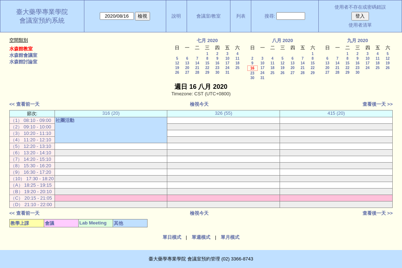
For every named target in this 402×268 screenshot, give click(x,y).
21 (197, 68)
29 (207, 72)
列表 (241, 16)
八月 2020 (282, 40)
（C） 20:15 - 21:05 (31, 198)
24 (227, 68)
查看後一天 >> (378, 104)
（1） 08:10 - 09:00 (30, 120)
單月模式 (230, 237)
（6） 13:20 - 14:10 (30, 152)
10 (227, 58)
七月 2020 (207, 40)
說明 (176, 16)
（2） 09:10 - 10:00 (30, 127)
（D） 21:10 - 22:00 (31, 204)
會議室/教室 (208, 16)
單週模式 (201, 237)
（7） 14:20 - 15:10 (30, 159)
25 (237, 68)
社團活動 (65, 120)
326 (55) (223, 113)
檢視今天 (199, 104)
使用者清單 (360, 25)
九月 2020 (357, 40)
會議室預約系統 (42, 20)
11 (237, 58)
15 (207, 63)
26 (177, 72)
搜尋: (270, 16)
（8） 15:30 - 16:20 (30, 165)
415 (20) (336, 113)
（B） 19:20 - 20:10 (31, 191)
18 (237, 63)
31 (227, 72)
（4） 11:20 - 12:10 (30, 139)
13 (187, 63)
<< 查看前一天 (24, 104)
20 (187, 68)
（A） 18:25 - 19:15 (31, 185)
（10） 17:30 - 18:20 (32, 178)
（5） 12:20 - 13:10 (30, 146)
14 (197, 63)
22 (207, 68)
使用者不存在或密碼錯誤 (360, 7)
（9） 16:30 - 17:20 (30, 172)
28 (197, 72)
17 (227, 63)
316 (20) (111, 113)
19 (177, 68)
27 (187, 72)
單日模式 (172, 237)
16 (217, 63)
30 (217, 72)
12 (177, 63)
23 (217, 68)
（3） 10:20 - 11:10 (30, 133)
